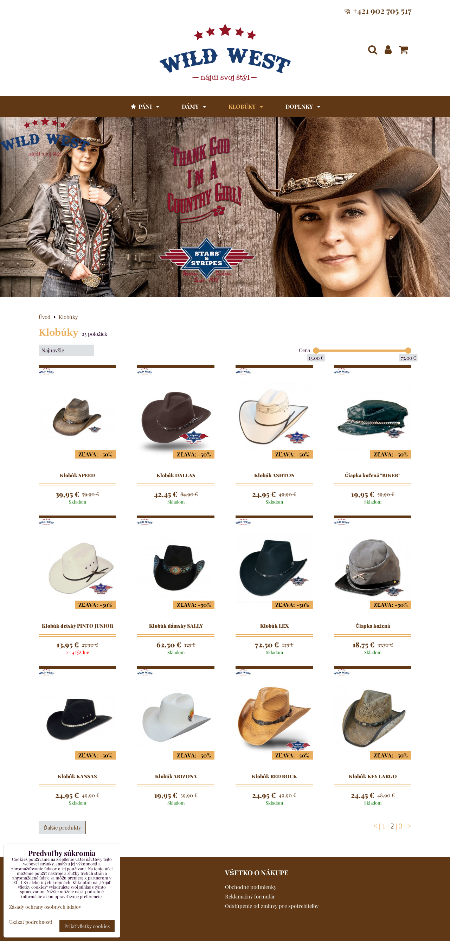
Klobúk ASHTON (274, 475)
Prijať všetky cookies (87, 926)
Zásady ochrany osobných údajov (45, 906)
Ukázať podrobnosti (30, 921)
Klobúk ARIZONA (176, 776)
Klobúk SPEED (77, 475)
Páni (144, 106)
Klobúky (246, 106)
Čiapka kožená (372, 626)
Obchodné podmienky (250, 886)
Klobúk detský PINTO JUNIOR (77, 626)
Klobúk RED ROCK (274, 776)
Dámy (194, 106)
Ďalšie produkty (62, 827)
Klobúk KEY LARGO (373, 776)
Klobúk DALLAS (175, 475)
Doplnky (302, 106)
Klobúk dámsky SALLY (176, 626)
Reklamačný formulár (250, 896)
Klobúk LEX (274, 626)
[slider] (316, 350)
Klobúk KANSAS (77, 776)
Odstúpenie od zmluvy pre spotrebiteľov (272, 905)
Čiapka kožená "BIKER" (372, 475)
